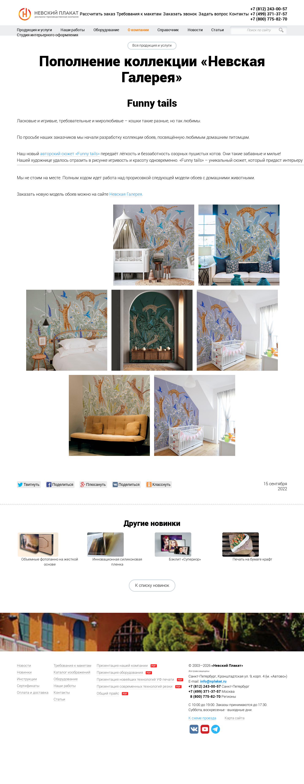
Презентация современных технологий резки (134, 686)
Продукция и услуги (34, 29)
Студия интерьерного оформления (47, 34)
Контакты (239, 14)
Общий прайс (108, 693)
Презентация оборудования (120, 672)
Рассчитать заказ (97, 14)
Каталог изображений (72, 672)
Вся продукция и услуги (152, 45)
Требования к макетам (139, 14)
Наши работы (73, 29)
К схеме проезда (202, 718)
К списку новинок (152, 585)
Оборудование (106, 29)
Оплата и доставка (32, 692)
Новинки (24, 672)
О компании (138, 29)
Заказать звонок (180, 14)
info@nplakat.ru (213, 681)
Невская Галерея (125, 194)
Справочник (168, 29)
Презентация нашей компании (122, 665)
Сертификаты (28, 686)
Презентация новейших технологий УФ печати (135, 679)
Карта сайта (234, 718)
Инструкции (27, 679)
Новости (195, 29)
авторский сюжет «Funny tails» (70, 153)
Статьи (217, 29)
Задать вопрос (213, 14)
